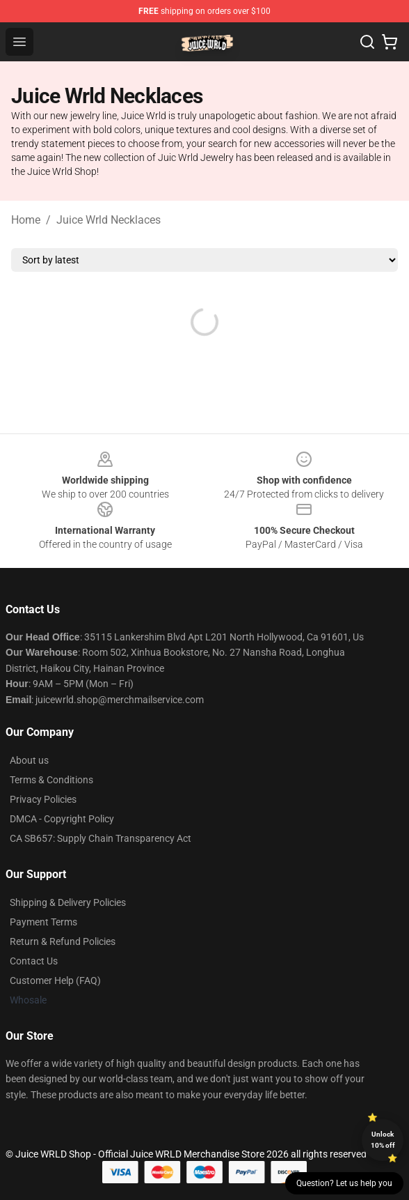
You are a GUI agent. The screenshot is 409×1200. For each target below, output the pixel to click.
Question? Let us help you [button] (344, 1183)
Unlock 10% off (383, 1139)
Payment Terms (43, 922)
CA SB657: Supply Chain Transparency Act (100, 838)
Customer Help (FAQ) (55, 980)
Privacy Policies (43, 799)
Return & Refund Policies (62, 941)
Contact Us (34, 961)
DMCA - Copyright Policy (62, 818)
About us (29, 760)
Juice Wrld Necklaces (108, 219)
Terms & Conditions (51, 779)
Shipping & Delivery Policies (68, 902)
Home (25, 219)
